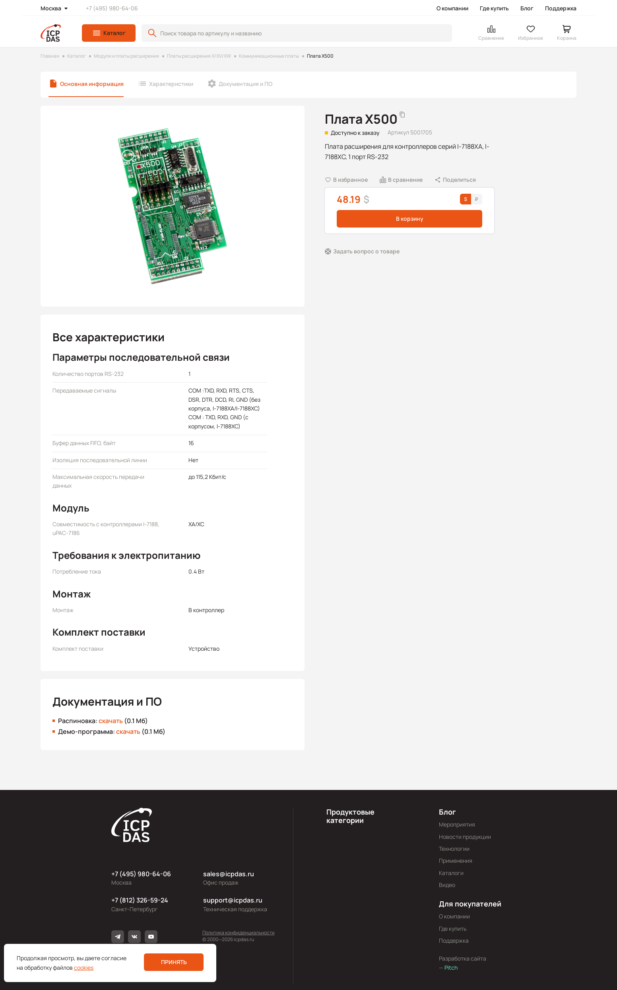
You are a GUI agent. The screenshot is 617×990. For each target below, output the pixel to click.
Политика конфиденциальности (238, 932)
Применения (455, 860)
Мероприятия (457, 824)
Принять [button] (174, 962)
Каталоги (451, 873)
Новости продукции (465, 836)
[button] (109, 33)
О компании (452, 8)
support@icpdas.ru (232, 900)
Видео (447, 885)
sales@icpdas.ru (228, 873)
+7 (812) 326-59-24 (139, 900)
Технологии (454, 848)
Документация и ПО (245, 84)
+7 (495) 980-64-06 (112, 8)
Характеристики (171, 84)
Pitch (450, 967)
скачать (111, 720)
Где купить (494, 8)
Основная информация (92, 84)
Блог (527, 8)
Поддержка (560, 8)
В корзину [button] (409, 218)
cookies (83, 967)
